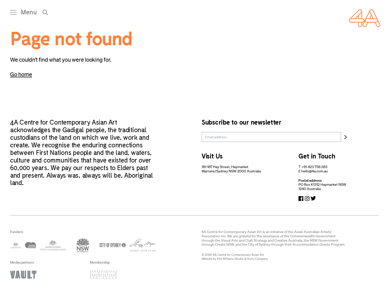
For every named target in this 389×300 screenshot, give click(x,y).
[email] (271, 137)
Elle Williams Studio (230, 259)
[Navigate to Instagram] (307, 198)
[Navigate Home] (364, 18)
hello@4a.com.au (314, 171)
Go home (21, 74)
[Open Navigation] (23, 14)
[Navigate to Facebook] (301, 198)
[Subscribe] (345, 137)
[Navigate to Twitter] (313, 198)
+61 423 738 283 (314, 167)
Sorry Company (257, 259)
